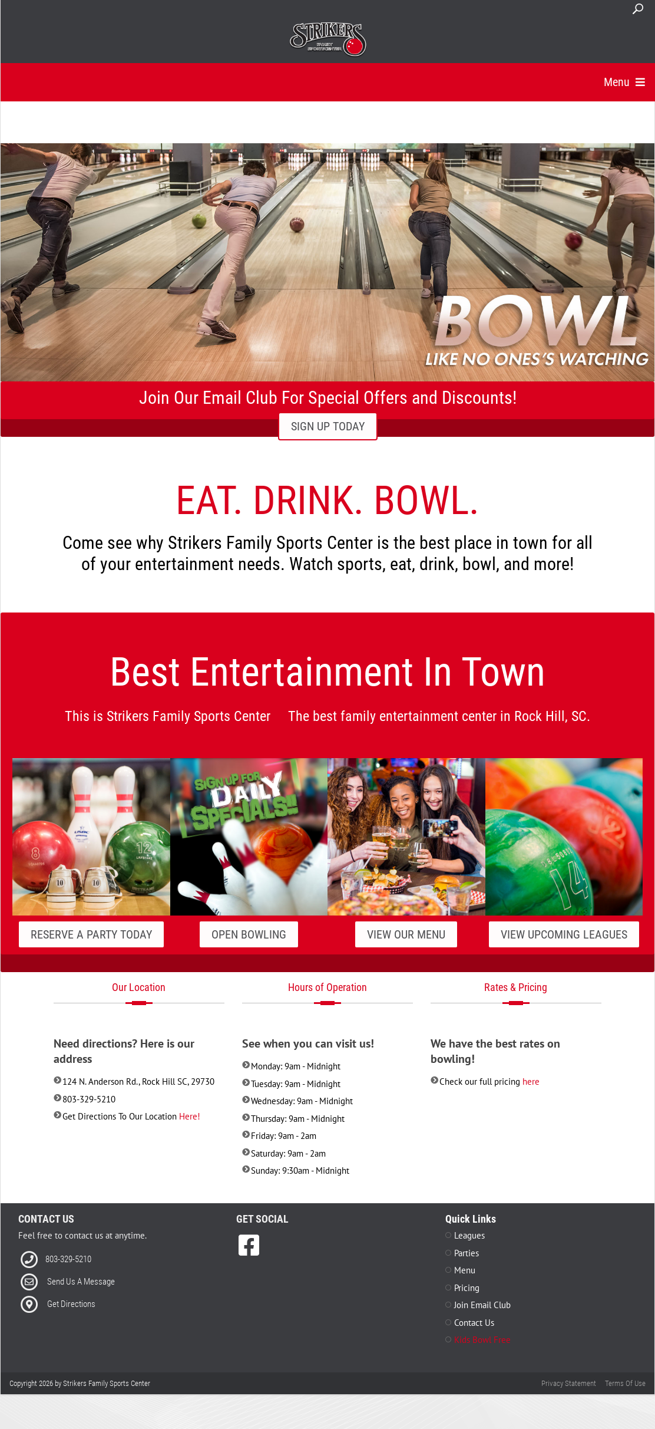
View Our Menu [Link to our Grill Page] (406, 948)
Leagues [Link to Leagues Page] (469, 1250)
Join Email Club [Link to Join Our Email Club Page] (482, 1319)
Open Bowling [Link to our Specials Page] (248, 948)
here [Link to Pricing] (531, 1095)
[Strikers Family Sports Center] (327, 40)
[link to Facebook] (249, 1259)
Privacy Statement (568, 1397)
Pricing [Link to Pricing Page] (466, 1302)
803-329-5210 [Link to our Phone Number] (68, 1273)
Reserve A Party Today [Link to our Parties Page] (91, 948)
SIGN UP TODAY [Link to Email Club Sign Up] (328, 441)
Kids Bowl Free (482, 1354)
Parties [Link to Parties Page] (466, 1267)
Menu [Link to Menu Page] (464, 1284)
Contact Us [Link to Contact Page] (474, 1336)
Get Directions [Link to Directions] (71, 1318)
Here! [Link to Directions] (189, 1130)
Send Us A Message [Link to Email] (81, 1295)
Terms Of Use (625, 1397)
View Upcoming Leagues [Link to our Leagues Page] (564, 948)
